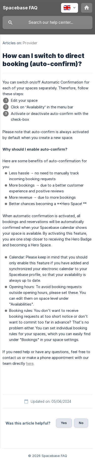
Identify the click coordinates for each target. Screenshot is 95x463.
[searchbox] (47, 22)
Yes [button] (64, 423)
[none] (20, 8)
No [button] (81, 423)
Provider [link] (30, 43)
